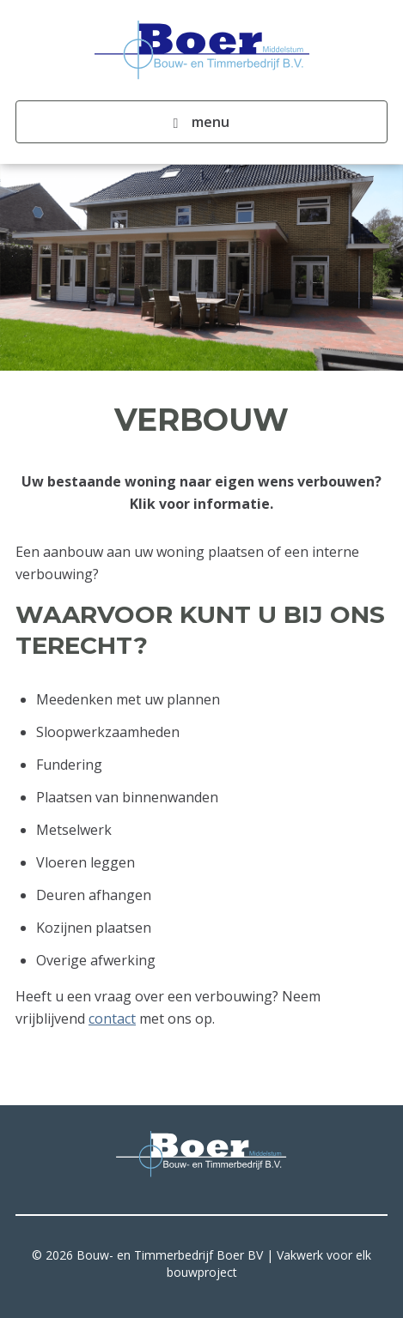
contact (112, 1018)
